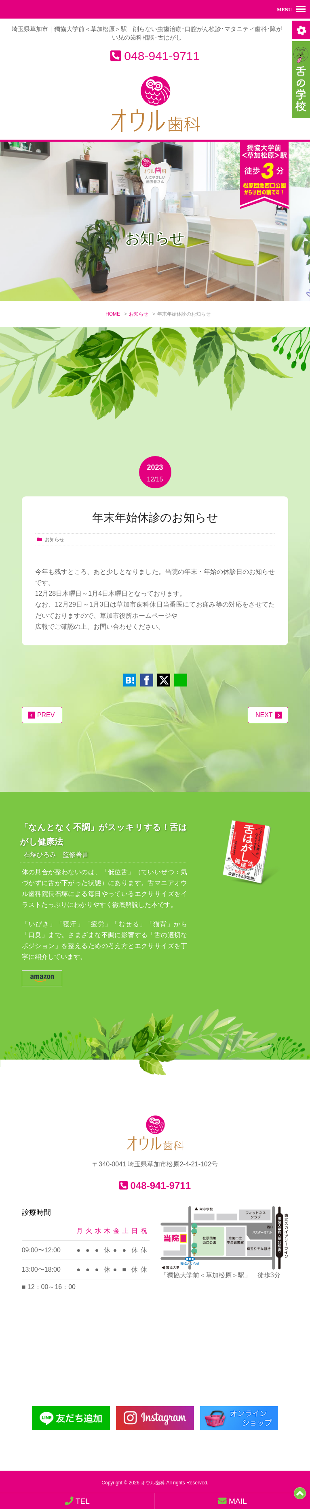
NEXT (264, 715)
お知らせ (138, 314)
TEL (77, 1500)
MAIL (232, 1500)
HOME (112, 314)
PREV (46, 715)
